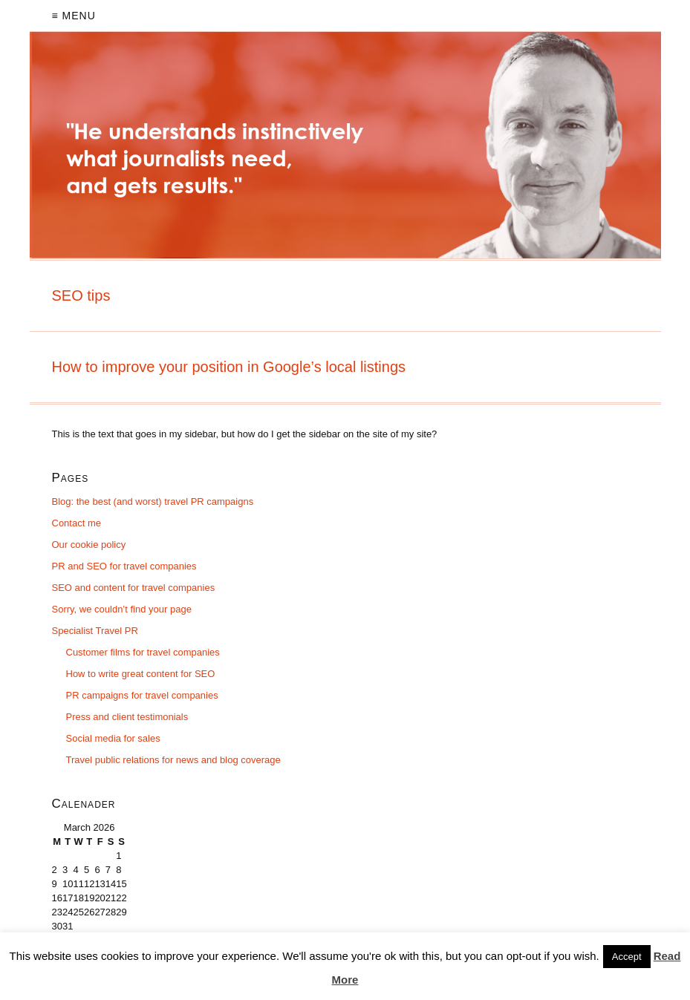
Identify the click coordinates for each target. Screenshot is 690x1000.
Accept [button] (627, 956)
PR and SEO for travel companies (124, 566)
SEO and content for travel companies (133, 587)
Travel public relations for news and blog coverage (173, 759)
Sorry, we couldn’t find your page (122, 609)
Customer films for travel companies (143, 652)
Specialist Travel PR (95, 630)
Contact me (76, 523)
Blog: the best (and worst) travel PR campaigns (153, 501)
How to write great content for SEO (140, 673)
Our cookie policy (89, 544)
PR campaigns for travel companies (142, 695)
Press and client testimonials (127, 716)
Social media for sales (113, 738)
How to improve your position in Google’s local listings (229, 367)
